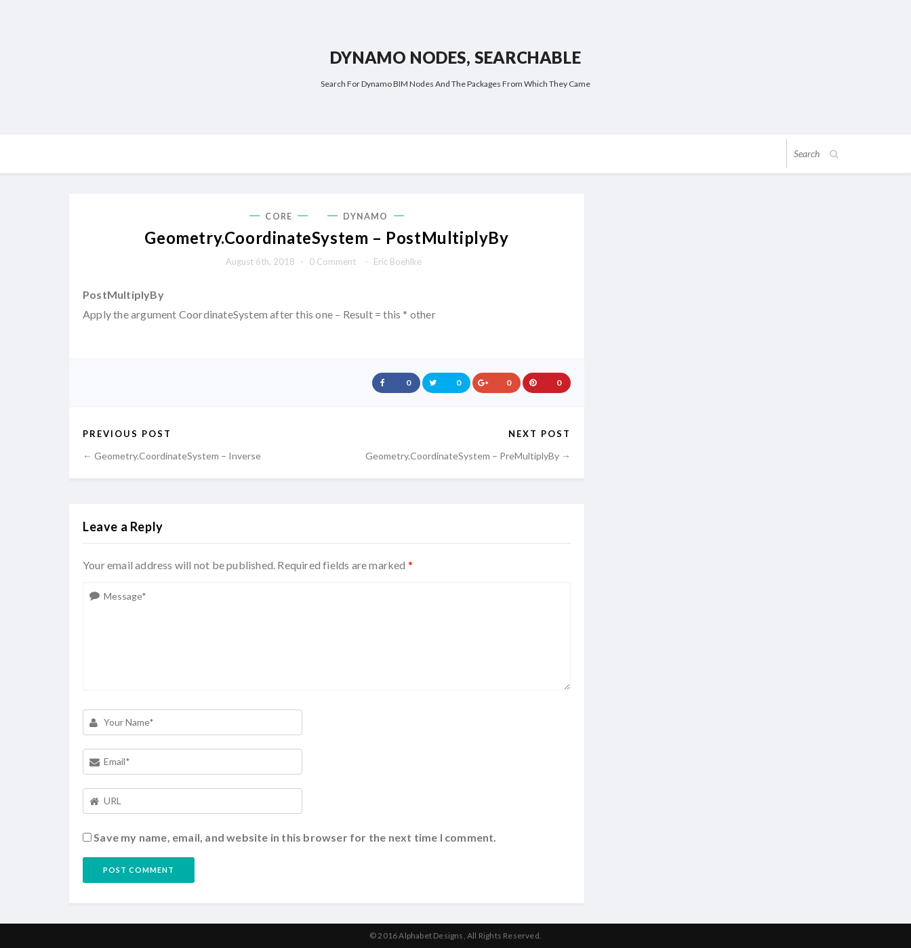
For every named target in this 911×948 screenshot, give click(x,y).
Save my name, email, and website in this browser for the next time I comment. (295, 837)
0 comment (332, 261)
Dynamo (365, 216)
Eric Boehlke (397, 261)
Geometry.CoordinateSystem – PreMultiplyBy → (468, 455)
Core (278, 216)
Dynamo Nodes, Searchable (455, 57)
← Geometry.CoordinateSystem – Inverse (172, 455)
